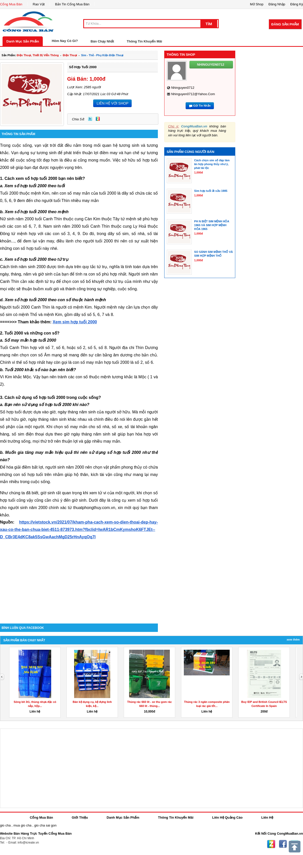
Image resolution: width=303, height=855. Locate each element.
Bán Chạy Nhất (102, 41)
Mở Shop (257, 4)
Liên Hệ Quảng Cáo (227, 817)
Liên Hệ (267, 817)
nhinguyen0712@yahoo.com (193, 94)
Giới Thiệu (80, 817)
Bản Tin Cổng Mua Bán (72, 4)
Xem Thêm (293, 639)
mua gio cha (22, 825)
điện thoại (70, 55)
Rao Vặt (39, 4)
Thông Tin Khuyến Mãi (144, 41)
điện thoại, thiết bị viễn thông (38, 55)
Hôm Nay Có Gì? (65, 41)
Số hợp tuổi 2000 (83, 67)
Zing (98, 119)
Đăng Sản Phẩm (285, 24)
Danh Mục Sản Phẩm (22, 41)
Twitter (90, 119)
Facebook (283, 844)
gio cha (5, 825)
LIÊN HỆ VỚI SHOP (112, 103)
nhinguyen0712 (182, 88)
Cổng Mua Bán (11, 4)
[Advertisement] (79, 580)
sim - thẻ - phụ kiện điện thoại (102, 55)
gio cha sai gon (45, 825)
